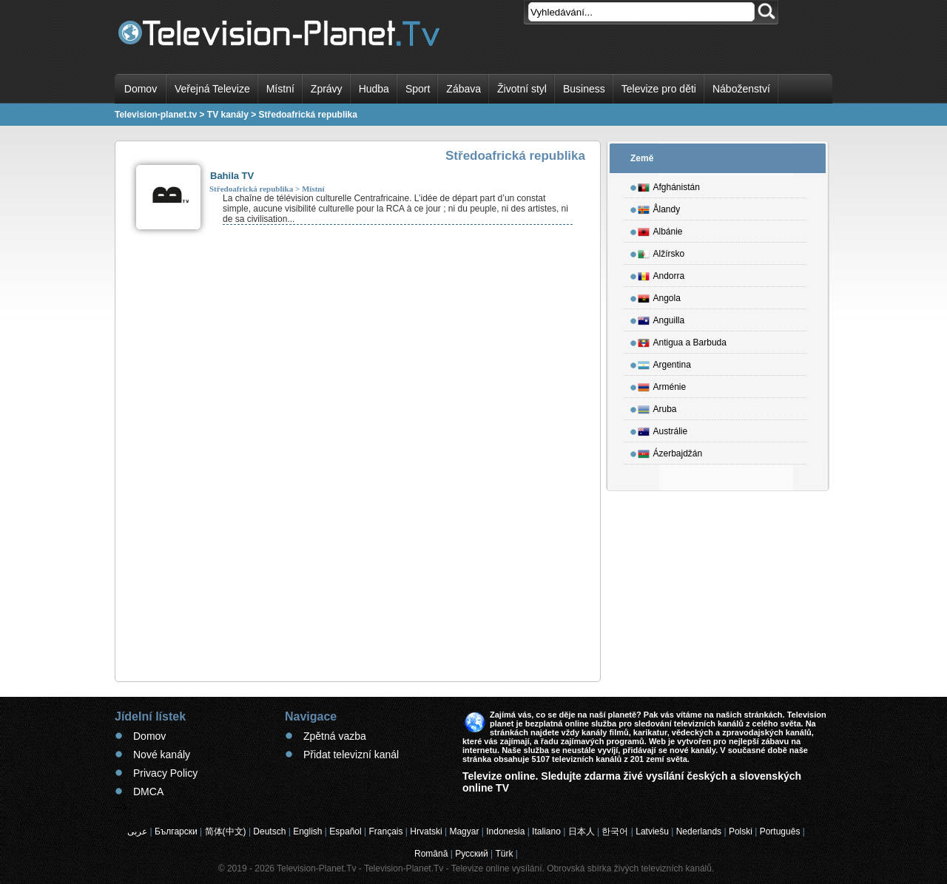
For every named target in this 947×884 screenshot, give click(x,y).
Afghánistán (669, 185)
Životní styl (522, 89)
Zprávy (327, 89)
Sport (417, 89)
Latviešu (652, 831)
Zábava (463, 89)
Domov (140, 89)
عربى (137, 831)
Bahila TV (232, 175)
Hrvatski (426, 831)
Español (345, 831)
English (307, 831)
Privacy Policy (165, 773)
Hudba (374, 89)
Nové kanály (161, 754)
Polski (740, 831)
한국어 (614, 831)
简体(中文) (225, 831)
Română (431, 853)
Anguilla (661, 318)
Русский (471, 853)
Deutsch (269, 831)
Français (386, 831)
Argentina (664, 362)
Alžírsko (661, 251)
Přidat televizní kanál (351, 754)
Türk (504, 853)
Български (176, 831)
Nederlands (698, 831)
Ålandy (659, 207)
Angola (659, 296)
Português (780, 831)
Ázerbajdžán (670, 451)
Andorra (661, 274)
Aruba (657, 407)
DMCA (148, 791)
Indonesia (505, 831)
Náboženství (741, 89)
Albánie (660, 229)
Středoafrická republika (251, 188)
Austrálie (663, 429)
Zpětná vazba (334, 736)
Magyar (464, 831)
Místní (280, 89)
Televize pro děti (658, 89)
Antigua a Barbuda (682, 340)
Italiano (546, 831)
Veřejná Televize (212, 89)
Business (584, 89)
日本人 (581, 831)
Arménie (662, 385)
